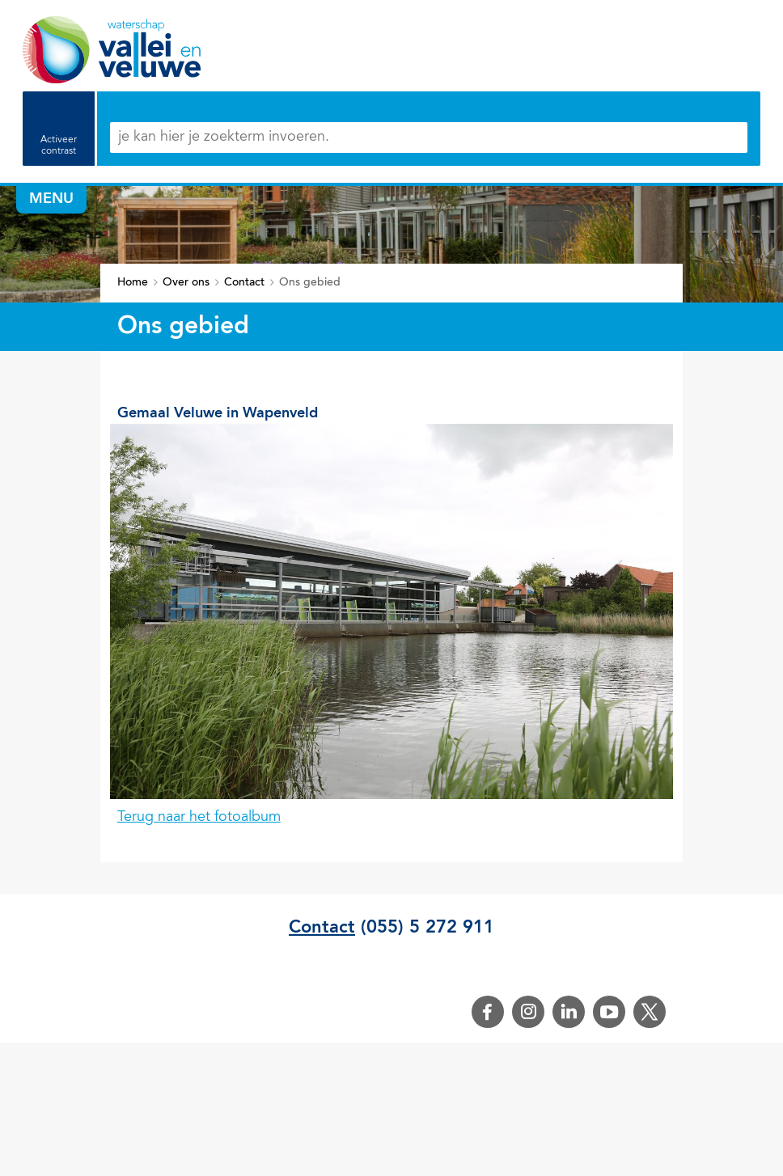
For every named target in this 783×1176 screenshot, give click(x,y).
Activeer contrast (58, 145)
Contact (322, 928)
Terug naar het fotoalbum (199, 817)
